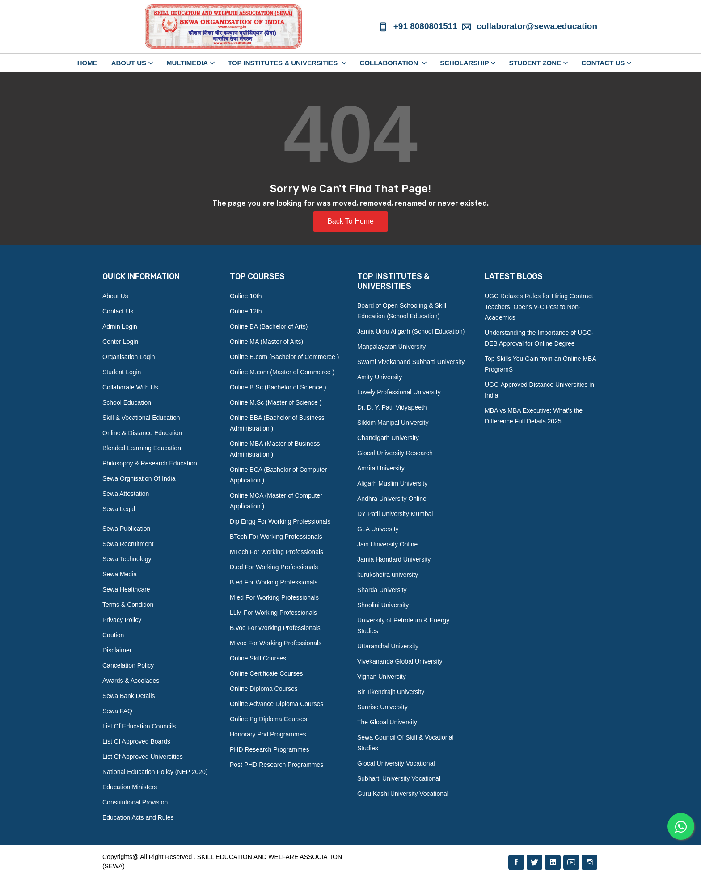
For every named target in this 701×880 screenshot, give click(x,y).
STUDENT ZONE (535, 63)
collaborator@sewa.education (529, 26)
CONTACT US (603, 63)
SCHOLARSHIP (464, 63)
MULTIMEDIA (187, 63)
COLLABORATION (390, 63)
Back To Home (350, 221)
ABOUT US (128, 63)
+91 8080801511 (418, 26)
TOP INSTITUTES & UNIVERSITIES (284, 63)
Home (87, 63)
